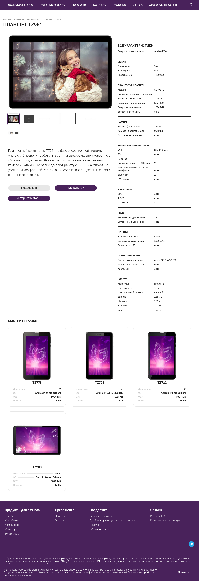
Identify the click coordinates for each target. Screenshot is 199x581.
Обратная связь (99, 529)
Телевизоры (12, 533)
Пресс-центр (79, 4)
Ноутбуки (10, 516)
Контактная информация (165, 520)
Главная (7, 20)
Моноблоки (12, 520)
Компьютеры (13, 524)
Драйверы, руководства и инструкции (112, 520)
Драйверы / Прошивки (163, 4)
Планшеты (47, 20)
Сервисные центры (101, 516)
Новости (60, 516)
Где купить (96, 524)
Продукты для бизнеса (22, 510)
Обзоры (59, 520)
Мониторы (11, 529)
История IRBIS (158, 516)
